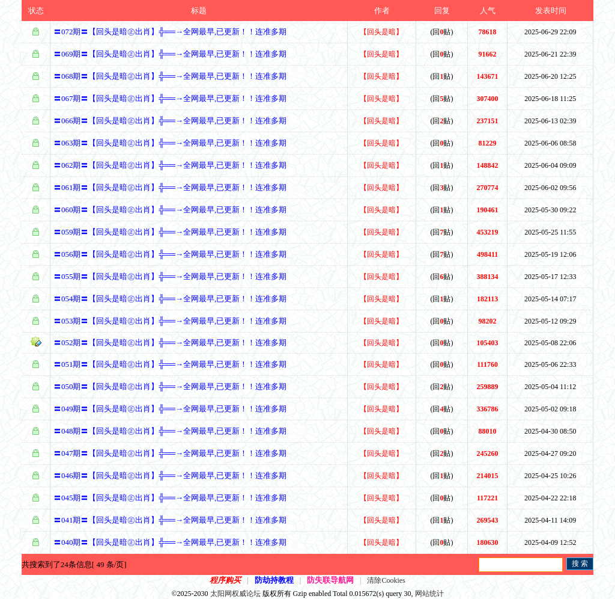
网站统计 (429, 593)
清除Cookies (386, 580)
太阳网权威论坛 (235, 593)
